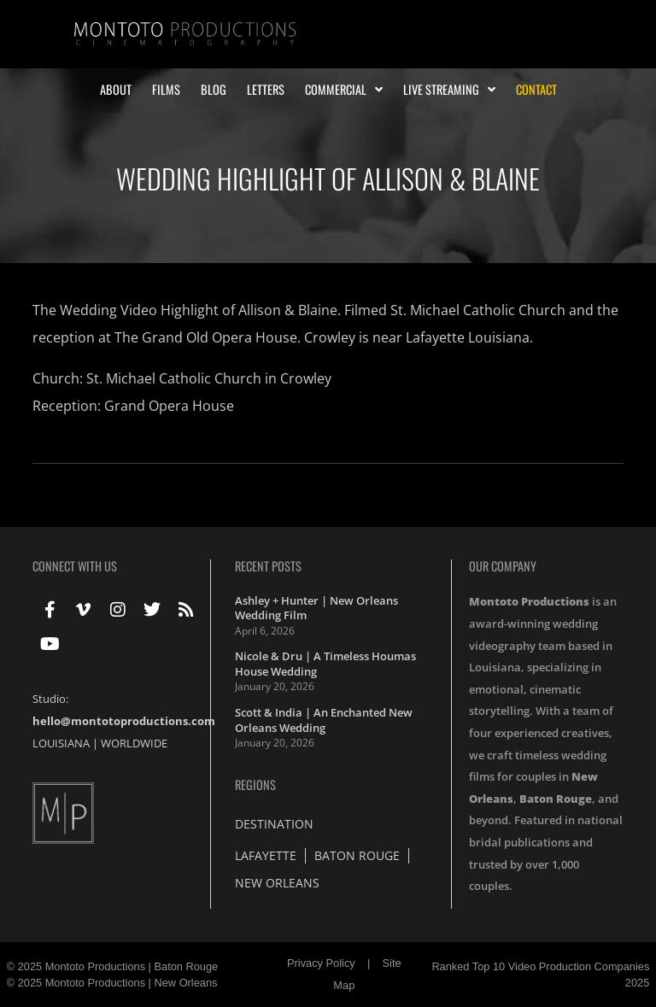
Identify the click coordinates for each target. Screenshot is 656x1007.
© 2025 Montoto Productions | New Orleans (112, 982)
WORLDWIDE (134, 743)
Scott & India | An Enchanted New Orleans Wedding (324, 720)
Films (166, 89)
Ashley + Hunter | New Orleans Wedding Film (316, 608)
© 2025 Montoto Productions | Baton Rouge (113, 966)
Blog (213, 89)
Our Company (502, 566)
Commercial (344, 89)
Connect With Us (74, 566)
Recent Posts (268, 566)
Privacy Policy (321, 963)
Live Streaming (449, 89)
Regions (255, 784)
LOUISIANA (61, 743)
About (116, 89)
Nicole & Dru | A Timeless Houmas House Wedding (325, 663)
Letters (265, 89)
